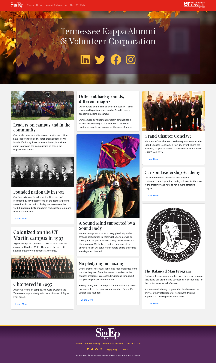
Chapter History (35, 5)
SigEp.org (111, 349)
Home (78, 343)
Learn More (21, 218)
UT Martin (124, 349)
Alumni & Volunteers (56, 5)
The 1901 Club (77, 5)
